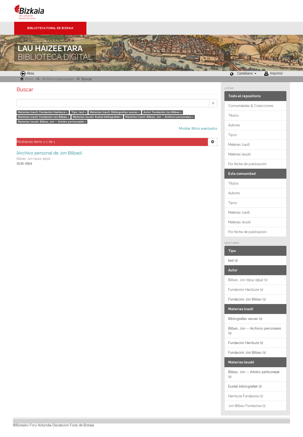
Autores (234, 125)
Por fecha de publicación (247, 164)
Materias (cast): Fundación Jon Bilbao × (43, 116)
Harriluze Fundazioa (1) (245, 396)
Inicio (29, 79)
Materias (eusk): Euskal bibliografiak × (97, 116)
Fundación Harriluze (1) (245, 289)
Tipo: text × (78, 112)
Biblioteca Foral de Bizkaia (50, 28)
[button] (246, 73)
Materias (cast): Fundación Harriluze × (42, 112)
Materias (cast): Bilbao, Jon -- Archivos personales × (159, 116)
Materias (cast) (239, 144)
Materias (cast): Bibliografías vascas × (114, 112)
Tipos (232, 135)
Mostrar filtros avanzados (198, 128)
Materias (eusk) (239, 154)
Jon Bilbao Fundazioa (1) (247, 406)
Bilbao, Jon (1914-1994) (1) (247, 280)
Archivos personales (58, 79)
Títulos (233, 115)
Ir (213, 103)
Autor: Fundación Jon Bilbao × (162, 112)
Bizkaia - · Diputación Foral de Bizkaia (34, 11)
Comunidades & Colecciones (250, 106)
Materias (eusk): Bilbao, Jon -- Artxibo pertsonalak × (52, 121)
